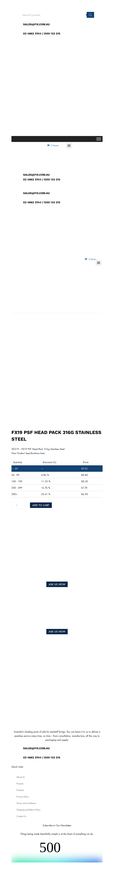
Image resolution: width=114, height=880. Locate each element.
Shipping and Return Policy (28, 810)
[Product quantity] (17, 505)
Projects (19, 784)
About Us (20, 777)
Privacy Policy (22, 797)
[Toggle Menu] (98, 138)
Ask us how (57, 584)
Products (20, 790)
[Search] (90, 15)
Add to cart (40, 505)
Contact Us (21, 816)
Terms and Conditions (26, 803)
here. (42, 453)
